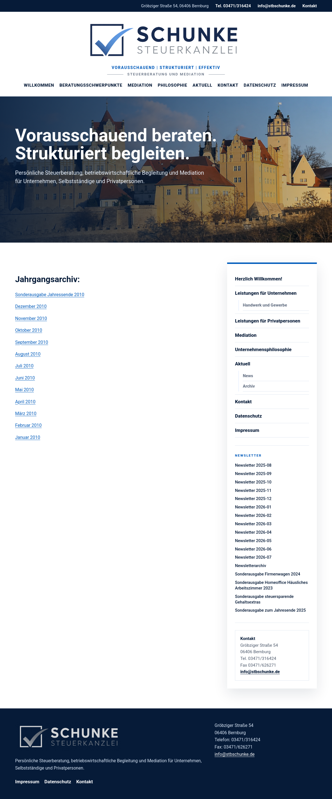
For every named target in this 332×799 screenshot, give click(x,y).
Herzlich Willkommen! (258, 279)
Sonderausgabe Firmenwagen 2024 (267, 574)
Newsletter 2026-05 (253, 540)
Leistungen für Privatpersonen (267, 321)
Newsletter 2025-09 (253, 473)
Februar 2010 (28, 425)
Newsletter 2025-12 (253, 498)
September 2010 (31, 342)
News (248, 375)
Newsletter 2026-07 (253, 557)
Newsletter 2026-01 (253, 507)
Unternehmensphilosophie (263, 349)
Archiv (249, 386)
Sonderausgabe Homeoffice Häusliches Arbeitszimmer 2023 (271, 585)
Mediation (140, 85)
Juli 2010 (24, 366)
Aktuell (202, 85)
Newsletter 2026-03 (253, 523)
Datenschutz (260, 85)
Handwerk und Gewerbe (265, 305)
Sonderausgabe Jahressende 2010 (49, 294)
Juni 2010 (25, 378)
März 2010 (25, 413)
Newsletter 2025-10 (253, 482)
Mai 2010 (24, 389)
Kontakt (310, 5)
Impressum (295, 85)
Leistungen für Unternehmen (266, 293)
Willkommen (39, 85)
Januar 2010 (27, 437)
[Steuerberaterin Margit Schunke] (166, 40)
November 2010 (31, 318)
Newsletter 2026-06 (253, 549)
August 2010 (27, 354)
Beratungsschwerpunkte (90, 85)
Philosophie (172, 85)
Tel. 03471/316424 (233, 5)
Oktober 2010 (28, 330)
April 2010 (25, 401)
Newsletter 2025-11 (253, 490)
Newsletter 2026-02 (253, 515)
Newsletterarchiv (250, 565)
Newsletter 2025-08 (253, 465)
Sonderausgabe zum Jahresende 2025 (270, 610)
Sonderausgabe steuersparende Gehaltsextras (264, 599)
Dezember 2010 (31, 306)
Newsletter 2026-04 (253, 532)
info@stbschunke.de (277, 5)
